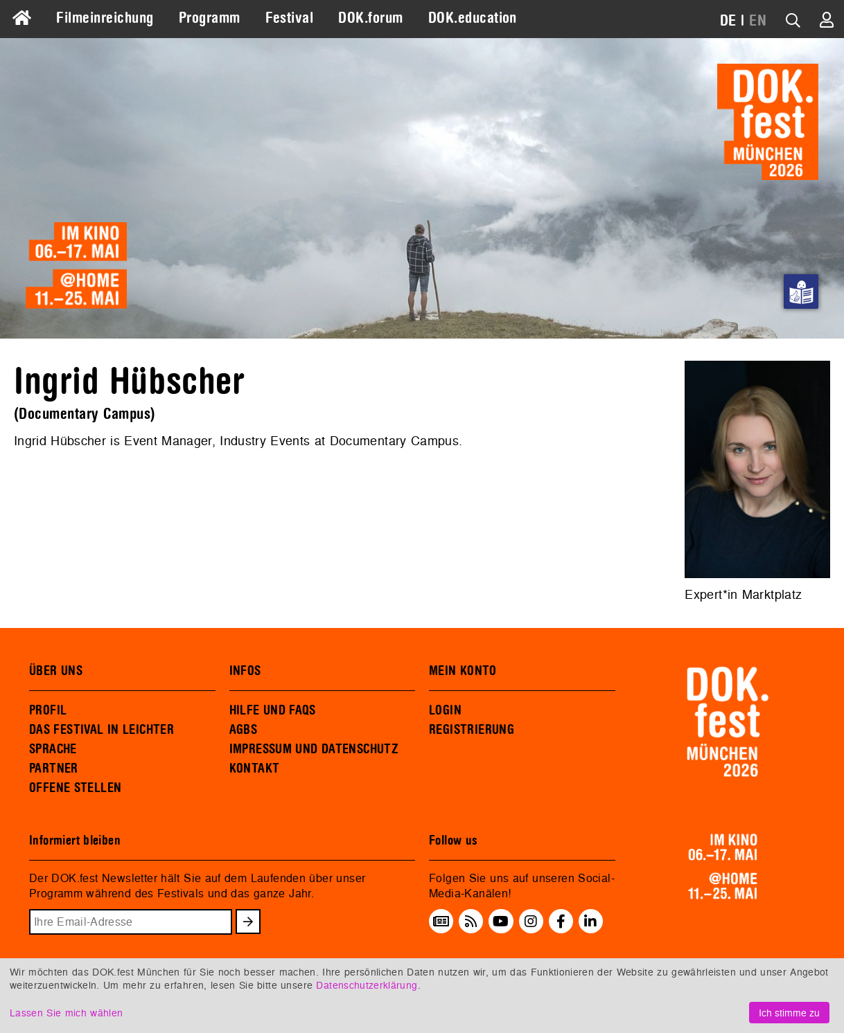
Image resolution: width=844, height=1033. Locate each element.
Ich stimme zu (789, 1012)
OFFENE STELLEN (75, 788)
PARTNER (53, 768)
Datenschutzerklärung (366, 984)
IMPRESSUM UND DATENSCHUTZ (314, 749)
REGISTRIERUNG (471, 730)
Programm (209, 18)
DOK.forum (370, 18)
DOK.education (472, 18)
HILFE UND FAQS (272, 710)
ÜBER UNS (55, 671)
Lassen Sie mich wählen (66, 1012)
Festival (289, 18)
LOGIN (445, 710)
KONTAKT (254, 768)
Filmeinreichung (104, 18)
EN (757, 20)
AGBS (243, 730)
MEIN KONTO (463, 671)
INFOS (245, 671)
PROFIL (48, 710)
